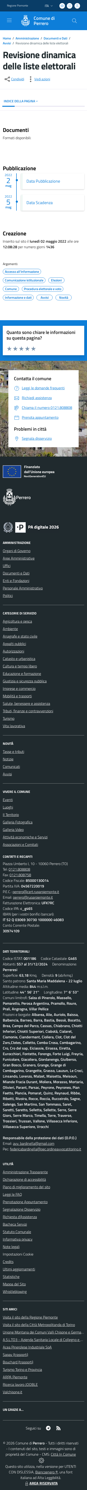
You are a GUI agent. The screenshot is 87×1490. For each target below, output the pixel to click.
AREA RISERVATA (41, 1483)
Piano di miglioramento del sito (26, 1187)
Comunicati (11, 766)
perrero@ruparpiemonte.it (33, 897)
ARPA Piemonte (15, 1377)
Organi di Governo (16, 550)
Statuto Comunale (17, 1232)
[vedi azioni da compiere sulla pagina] (38, 79)
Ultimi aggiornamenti (19, 1269)
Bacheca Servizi (15, 1224)
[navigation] (9, 20)
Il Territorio (11, 814)
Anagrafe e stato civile (20, 636)
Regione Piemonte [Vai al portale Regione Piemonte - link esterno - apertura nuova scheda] (17, 6)
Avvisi (7, 43)
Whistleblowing (15, 1291)
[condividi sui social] (14, 79)
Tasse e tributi (13, 751)
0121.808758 (20, 875)
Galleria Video (13, 829)
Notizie (8, 759)
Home (7, 38)
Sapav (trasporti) (15, 1354)
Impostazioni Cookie (18, 1254)
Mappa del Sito (14, 1284)
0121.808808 (19, 869)
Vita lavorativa (14, 726)
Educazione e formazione (22, 673)
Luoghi (8, 807)
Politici (8, 595)
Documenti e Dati (55, 38)
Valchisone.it (12, 1392)
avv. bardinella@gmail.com (33, 1143)
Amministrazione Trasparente (25, 1172)
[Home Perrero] (41, 21)
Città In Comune (63, 1454)
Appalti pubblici (14, 643)
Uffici (6, 565)
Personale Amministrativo (23, 588)
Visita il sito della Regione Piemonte (30, 1317)
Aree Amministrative (19, 558)
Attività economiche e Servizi (25, 837)
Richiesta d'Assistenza (20, 1217)
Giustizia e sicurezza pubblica (25, 681)
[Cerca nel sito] (74, 20)
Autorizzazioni (13, 651)
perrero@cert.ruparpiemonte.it (36, 891)
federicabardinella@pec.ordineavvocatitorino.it (45, 1149)
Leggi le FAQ (12, 1194)
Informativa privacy (17, 1239)
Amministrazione (27, 38)
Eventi (8, 799)
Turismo (8, 718)
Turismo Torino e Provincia (22, 1369)
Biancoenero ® (46, 1472)
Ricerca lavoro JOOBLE (20, 1384)
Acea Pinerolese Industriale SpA (27, 1347)
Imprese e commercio (19, 688)
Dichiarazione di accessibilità (24, 1179)
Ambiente (10, 628)
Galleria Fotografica (17, 822)
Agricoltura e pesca (17, 621)
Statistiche (11, 1276)
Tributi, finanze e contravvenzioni (28, 711)
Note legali (11, 1246)
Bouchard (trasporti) (18, 1362)
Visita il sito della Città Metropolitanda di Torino (39, 1324)
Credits (8, 1261)
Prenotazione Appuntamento (25, 1202)
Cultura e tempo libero (20, 666)
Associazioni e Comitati (20, 844)
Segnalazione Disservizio (21, 1209)
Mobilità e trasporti (17, 696)
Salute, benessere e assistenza (26, 703)
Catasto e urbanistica (19, 658)
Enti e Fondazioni (16, 580)
